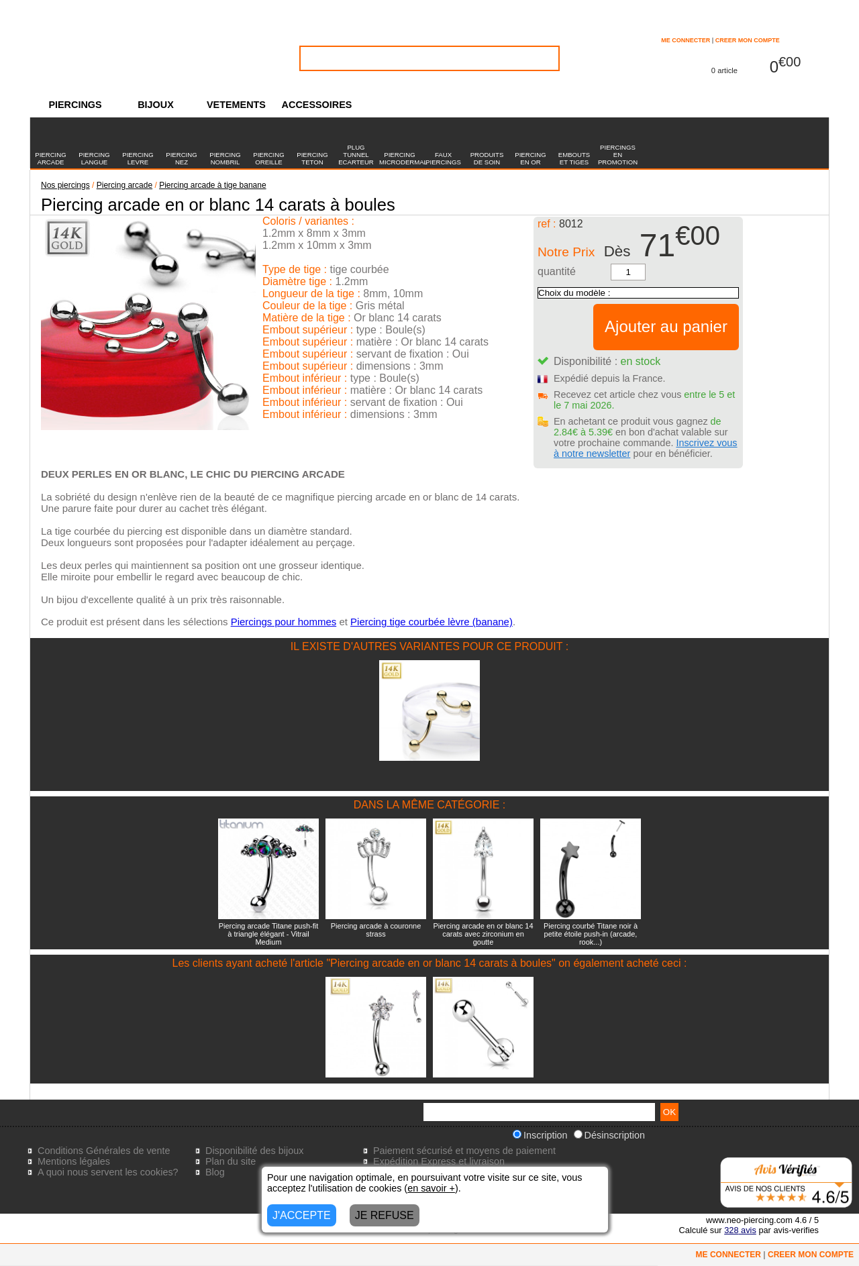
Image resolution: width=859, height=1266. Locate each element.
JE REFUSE (384, 1215)
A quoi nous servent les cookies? (108, 1172)
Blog (215, 1172)
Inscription (540, 1135)
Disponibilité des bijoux (254, 1150)
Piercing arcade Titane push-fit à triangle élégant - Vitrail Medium (269, 934)
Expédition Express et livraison (439, 1161)
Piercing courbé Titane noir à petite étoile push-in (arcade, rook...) (591, 934)
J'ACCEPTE (301, 1215)
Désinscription (609, 1135)
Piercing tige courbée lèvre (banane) (431, 621)
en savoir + (431, 1188)
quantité (557, 271)
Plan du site (230, 1161)
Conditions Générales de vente (104, 1150)
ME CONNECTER (685, 40)
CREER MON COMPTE (747, 40)
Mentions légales (74, 1161)
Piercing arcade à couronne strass (376, 930)
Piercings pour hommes (284, 621)
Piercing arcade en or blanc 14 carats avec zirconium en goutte (483, 934)
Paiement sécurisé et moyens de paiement (464, 1150)
